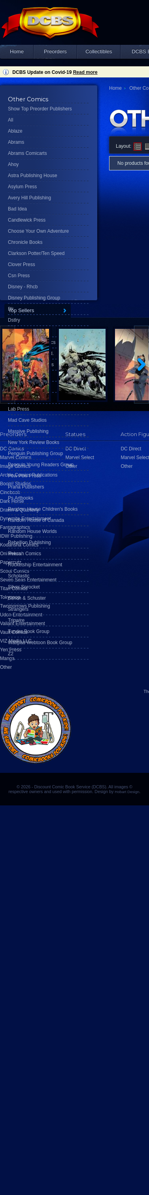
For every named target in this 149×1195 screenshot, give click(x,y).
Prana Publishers (26, 487)
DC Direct (131, 449)
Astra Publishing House (32, 175)
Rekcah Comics (24, 553)
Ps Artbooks (20, 498)
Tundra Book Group (28, 631)
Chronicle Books (25, 242)
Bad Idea (17, 209)
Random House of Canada (36, 520)
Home (17, 51)
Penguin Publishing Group (35, 453)
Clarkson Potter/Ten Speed (36, 253)
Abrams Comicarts (27, 153)
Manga (7, 658)
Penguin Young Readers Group (41, 464)
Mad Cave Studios (27, 420)
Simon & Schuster (27, 598)
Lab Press (18, 409)
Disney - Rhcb (23, 287)
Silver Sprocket (24, 587)
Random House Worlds (32, 531)
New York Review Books (33, 442)
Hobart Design (127, 792)
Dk (11, 309)
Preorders (55, 51)
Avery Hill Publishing (29, 198)
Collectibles (98, 51)
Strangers (18, 609)
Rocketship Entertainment (35, 565)
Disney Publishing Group (34, 298)
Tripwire (16, 620)
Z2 (10, 653)
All (10, 120)
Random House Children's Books (42, 509)
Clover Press (21, 264)
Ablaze (15, 131)
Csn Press (19, 275)
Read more (85, 72)
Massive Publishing (28, 431)
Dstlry (14, 320)
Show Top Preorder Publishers (40, 109)
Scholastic (19, 576)
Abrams (16, 142)
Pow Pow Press (24, 476)
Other (6, 667)
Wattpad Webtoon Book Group (40, 642)
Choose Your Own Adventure (38, 231)
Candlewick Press (26, 220)
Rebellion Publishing (29, 542)
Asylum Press (22, 186)
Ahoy (13, 164)
